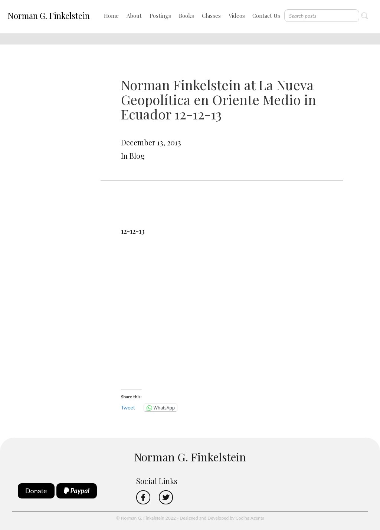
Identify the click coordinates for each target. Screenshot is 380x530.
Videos (237, 15)
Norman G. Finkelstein (48, 15)
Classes (211, 15)
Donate (36, 491)
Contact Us (266, 15)
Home (111, 15)
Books (186, 15)
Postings (160, 15)
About (134, 15)
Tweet (128, 407)
